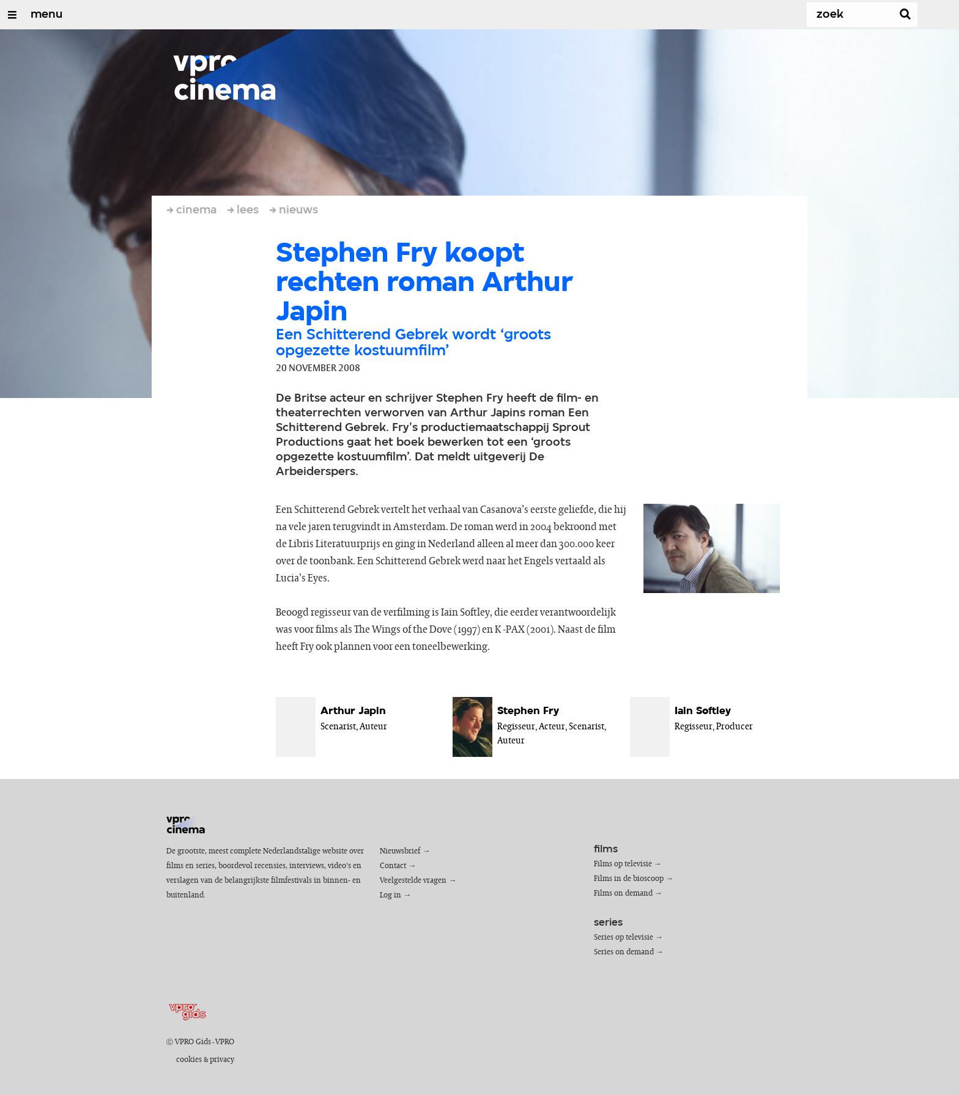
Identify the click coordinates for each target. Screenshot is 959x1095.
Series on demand (624, 952)
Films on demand (623, 893)
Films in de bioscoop (629, 879)
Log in (390, 895)
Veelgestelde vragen (413, 881)
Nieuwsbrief (400, 851)
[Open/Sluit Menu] (12, 14)
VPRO (224, 1042)
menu (46, 15)
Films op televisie (623, 864)
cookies (189, 1060)
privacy (222, 1060)
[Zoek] (846, 14)
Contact (393, 866)
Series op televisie (623, 937)
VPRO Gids (193, 1042)
